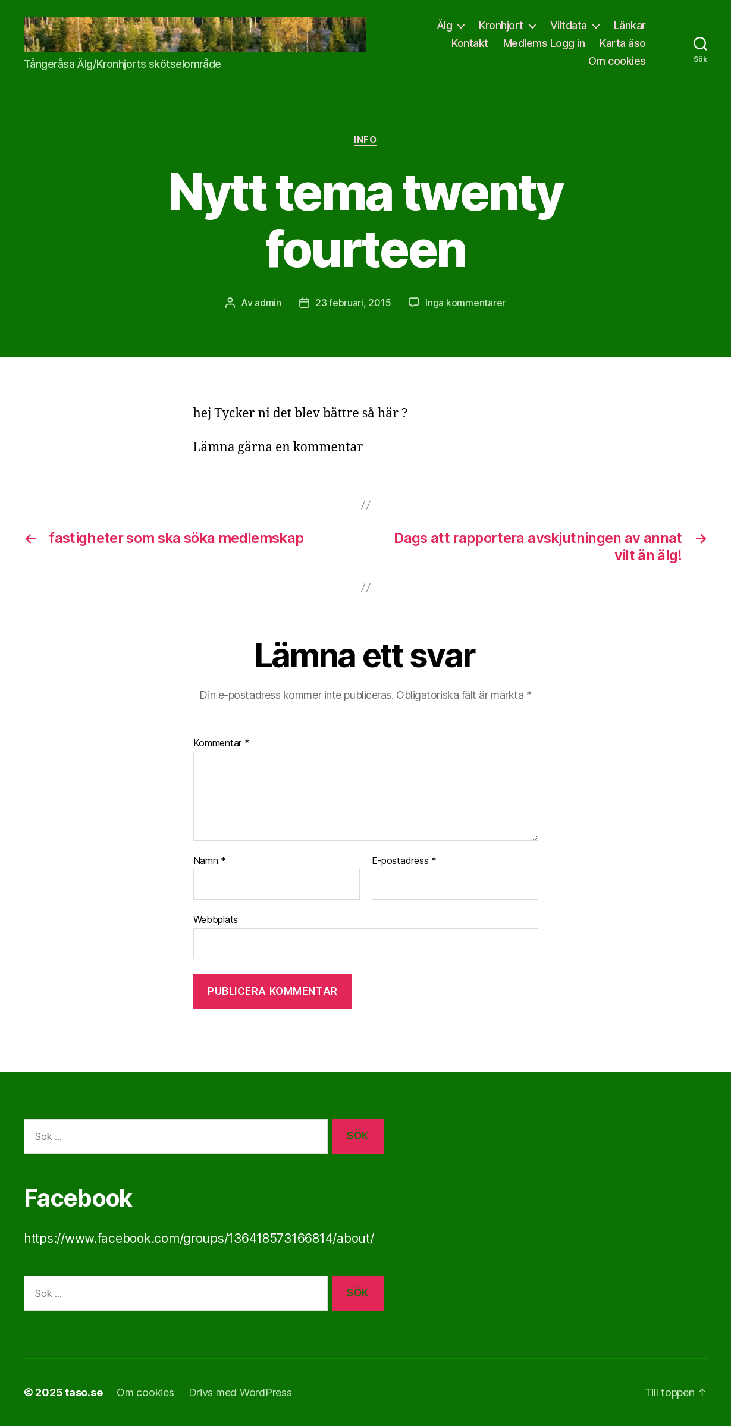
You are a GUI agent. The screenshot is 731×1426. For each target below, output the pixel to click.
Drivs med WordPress (240, 1392)
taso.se (83, 1392)
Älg (445, 25)
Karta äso (623, 43)
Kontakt (469, 43)
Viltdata (568, 25)
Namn (209, 861)
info (365, 139)
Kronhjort (501, 25)
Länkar (630, 25)
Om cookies (617, 61)
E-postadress (404, 861)
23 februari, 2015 (353, 303)
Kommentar (221, 743)
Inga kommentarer (465, 303)
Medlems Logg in (544, 43)
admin (268, 303)
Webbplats (216, 919)
